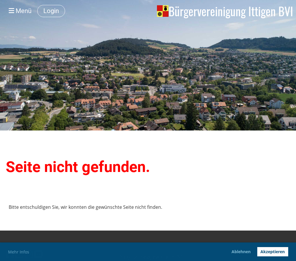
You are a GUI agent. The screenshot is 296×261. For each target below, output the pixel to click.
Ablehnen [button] (241, 251)
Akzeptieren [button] (272, 251)
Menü (20, 10)
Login (51, 10)
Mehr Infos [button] (18, 252)
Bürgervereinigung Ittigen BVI (231, 11)
